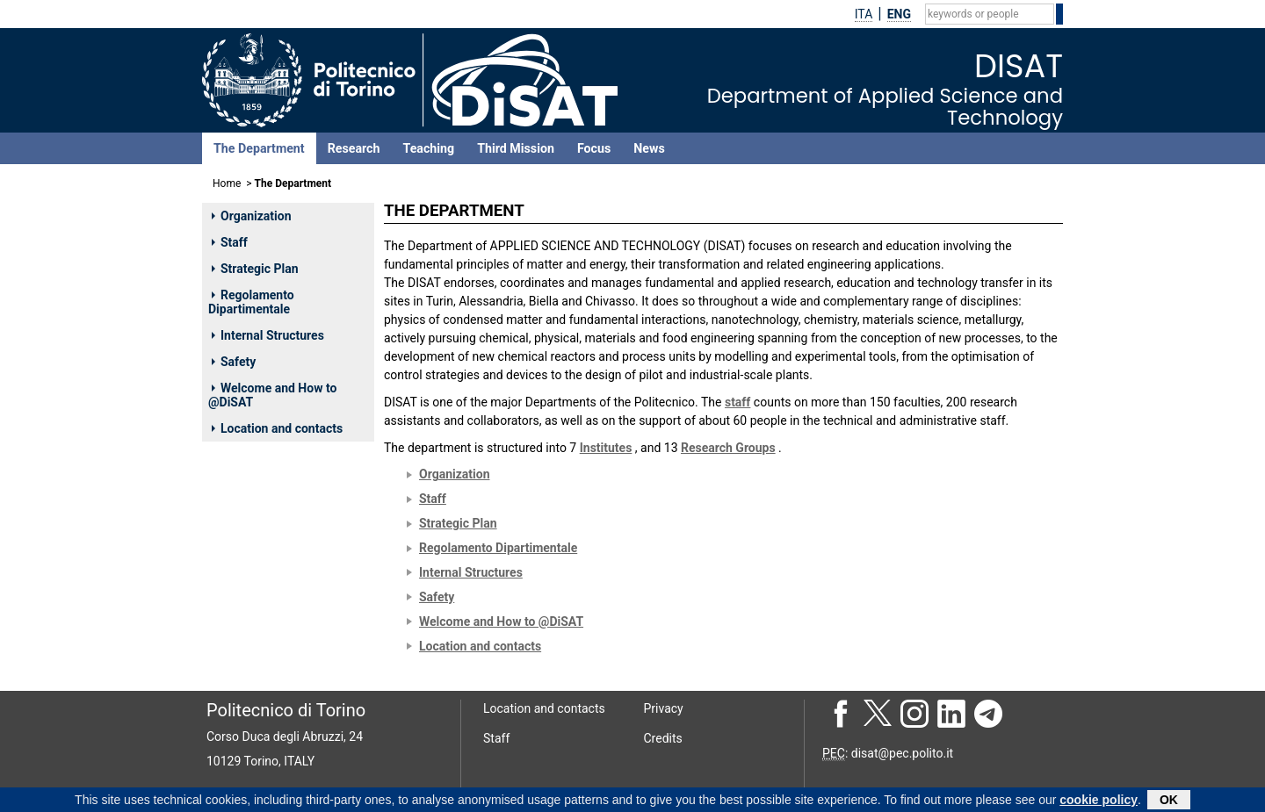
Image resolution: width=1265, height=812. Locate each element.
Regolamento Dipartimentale (251, 302)
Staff (230, 242)
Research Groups (728, 448)
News (648, 148)
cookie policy (1098, 801)
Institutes (606, 448)
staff (737, 402)
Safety (234, 362)
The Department (259, 148)
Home (227, 183)
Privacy (663, 708)
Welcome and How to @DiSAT (272, 395)
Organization (252, 216)
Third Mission (515, 148)
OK (1169, 801)
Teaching (428, 148)
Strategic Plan (255, 269)
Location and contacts (277, 428)
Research (354, 148)
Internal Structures (268, 335)
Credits (663, 738)
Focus (594, 148)
